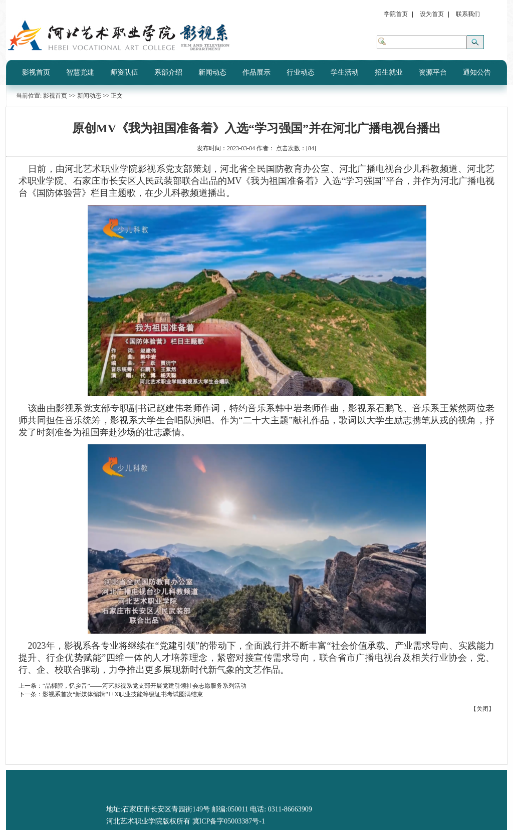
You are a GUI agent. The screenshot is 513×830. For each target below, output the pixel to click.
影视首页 (36, 72)
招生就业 (389, 72)
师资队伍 (124, 72)
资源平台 (433, 72)
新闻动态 (212, 72)
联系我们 (468, 14)
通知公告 (477, 72)
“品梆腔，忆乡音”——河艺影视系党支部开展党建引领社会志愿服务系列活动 (144, 685)
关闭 (482, 708)
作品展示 (256, 72)
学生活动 (345, 72)
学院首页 (396, 14)
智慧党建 (80, 72)
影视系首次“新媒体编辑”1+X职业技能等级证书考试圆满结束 (123, 694)
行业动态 (301, 72)
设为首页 (432, 14)
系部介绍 (168, 72)
